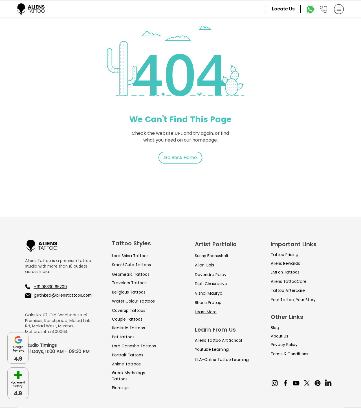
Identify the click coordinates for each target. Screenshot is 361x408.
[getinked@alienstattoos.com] (58, 295)
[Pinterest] (318, 383)
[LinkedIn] (328, 383)
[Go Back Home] (180, 158)
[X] (307, 383)
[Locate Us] (283, 9)
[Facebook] (285, 383)
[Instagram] (275, 383)
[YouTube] (296, 383)
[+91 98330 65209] (54, 287)
